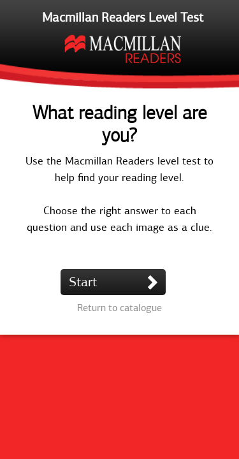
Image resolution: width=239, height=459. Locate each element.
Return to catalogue (119, 308)
